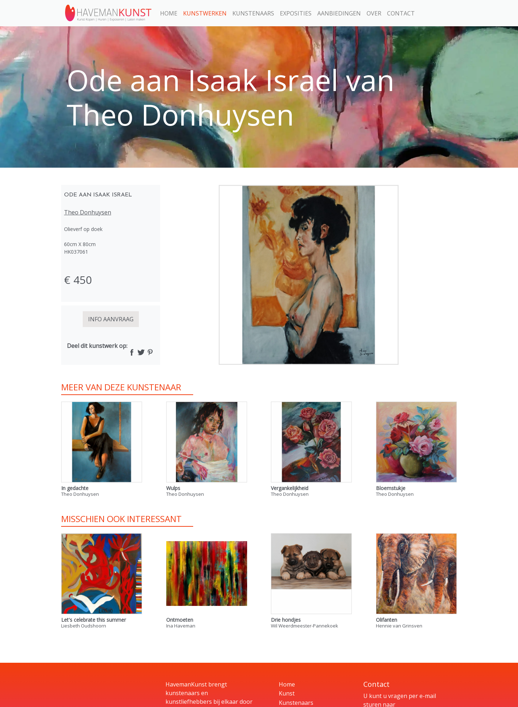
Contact (401, 13)
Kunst (287, 693)
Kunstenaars (253, 13)
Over (374, 13)
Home (168, 13)
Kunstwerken (205, 13)
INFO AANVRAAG (110, 319)
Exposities (296, 13)
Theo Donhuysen (87, 212)
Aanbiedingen (339, 13)
